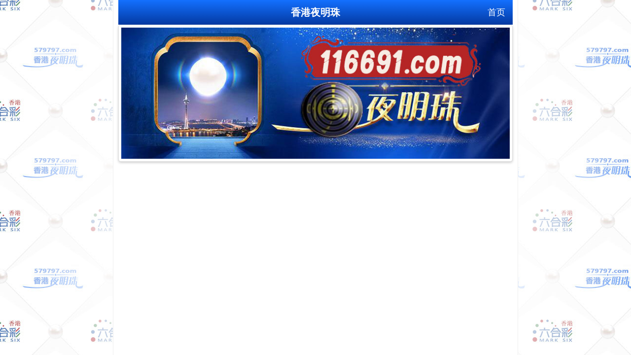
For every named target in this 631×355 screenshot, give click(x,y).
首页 (496, 12)
